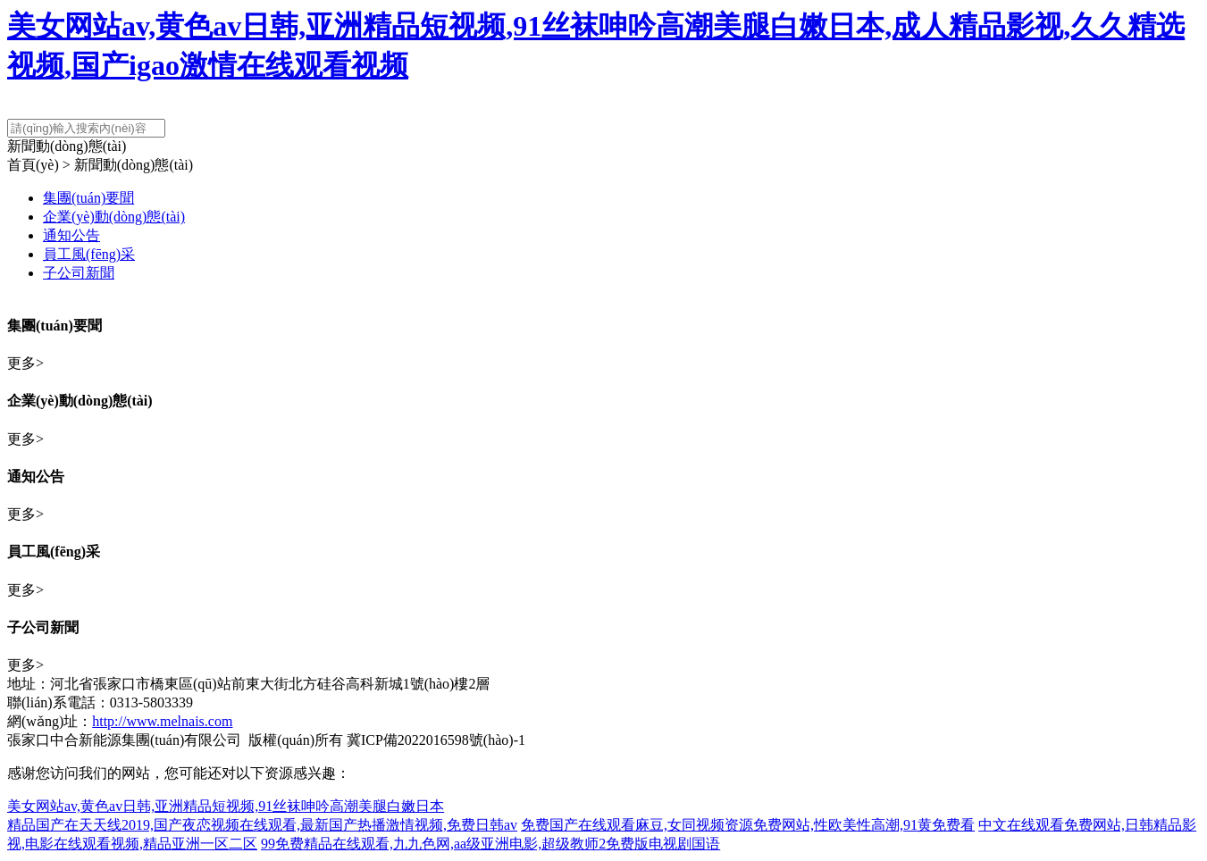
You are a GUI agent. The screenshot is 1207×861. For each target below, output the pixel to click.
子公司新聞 (78, 272)
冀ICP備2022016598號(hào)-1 (436, 740)
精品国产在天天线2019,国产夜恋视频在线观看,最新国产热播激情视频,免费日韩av (262, 824)
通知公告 (71, 235)
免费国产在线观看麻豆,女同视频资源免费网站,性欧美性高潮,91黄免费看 (748, 824)
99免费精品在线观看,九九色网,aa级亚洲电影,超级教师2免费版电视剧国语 (490, 843)
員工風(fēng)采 (89, 254)
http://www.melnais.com (162, 721)
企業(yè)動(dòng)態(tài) (114, 216)
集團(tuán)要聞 (88, 197)
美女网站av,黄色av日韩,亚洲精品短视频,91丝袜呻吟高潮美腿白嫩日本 (225, 806)
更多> (25, 363)
